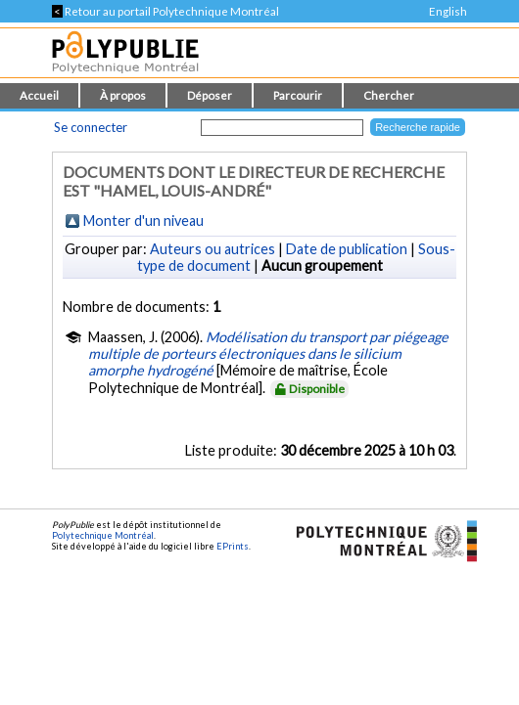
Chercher (388, 95)
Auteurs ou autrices (212, 249)
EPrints (232, 546)
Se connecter (90, 127)
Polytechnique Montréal (103, 535)
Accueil (39, 95)
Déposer (209, 95)
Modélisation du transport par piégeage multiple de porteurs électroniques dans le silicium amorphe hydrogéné (268, 353)
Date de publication (346, 249)
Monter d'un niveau (143, 220)
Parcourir (297, 95)
